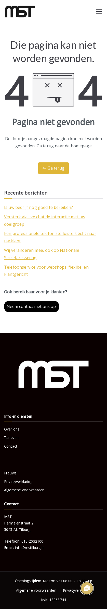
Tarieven (11, 437)
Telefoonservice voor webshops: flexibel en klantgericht (46, 270)
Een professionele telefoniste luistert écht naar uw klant (50, 237)
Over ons (11, 429)
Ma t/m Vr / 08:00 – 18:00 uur (53, 581)
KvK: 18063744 (53, 599)
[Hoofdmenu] (99, 11)
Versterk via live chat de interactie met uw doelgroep (44, 220)
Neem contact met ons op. (32, 306)
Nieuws (10, 473)
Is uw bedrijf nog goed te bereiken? (38, 207)
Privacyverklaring (18, 481)
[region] (86, 588)
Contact (10, 446)
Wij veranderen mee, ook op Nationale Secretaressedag (41, 253)
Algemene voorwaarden (24, 489)
